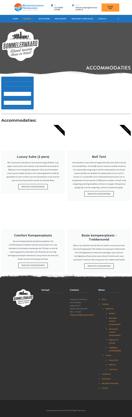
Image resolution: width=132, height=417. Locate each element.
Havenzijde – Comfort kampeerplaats (115, 332)
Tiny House (113, 369)
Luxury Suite (113, 360)
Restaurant (60, 19)
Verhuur (108, 355)
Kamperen (109, 308)
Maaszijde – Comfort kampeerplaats (115, 321)
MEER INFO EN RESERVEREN (33, 187)
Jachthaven (44, 19)
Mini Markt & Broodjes (82, 19)
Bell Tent (112, 365)
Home (15, 19)
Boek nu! (110, 7)
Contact (102, 19)
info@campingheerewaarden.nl (82, 315)
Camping (27, 19)
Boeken (112, 313)
